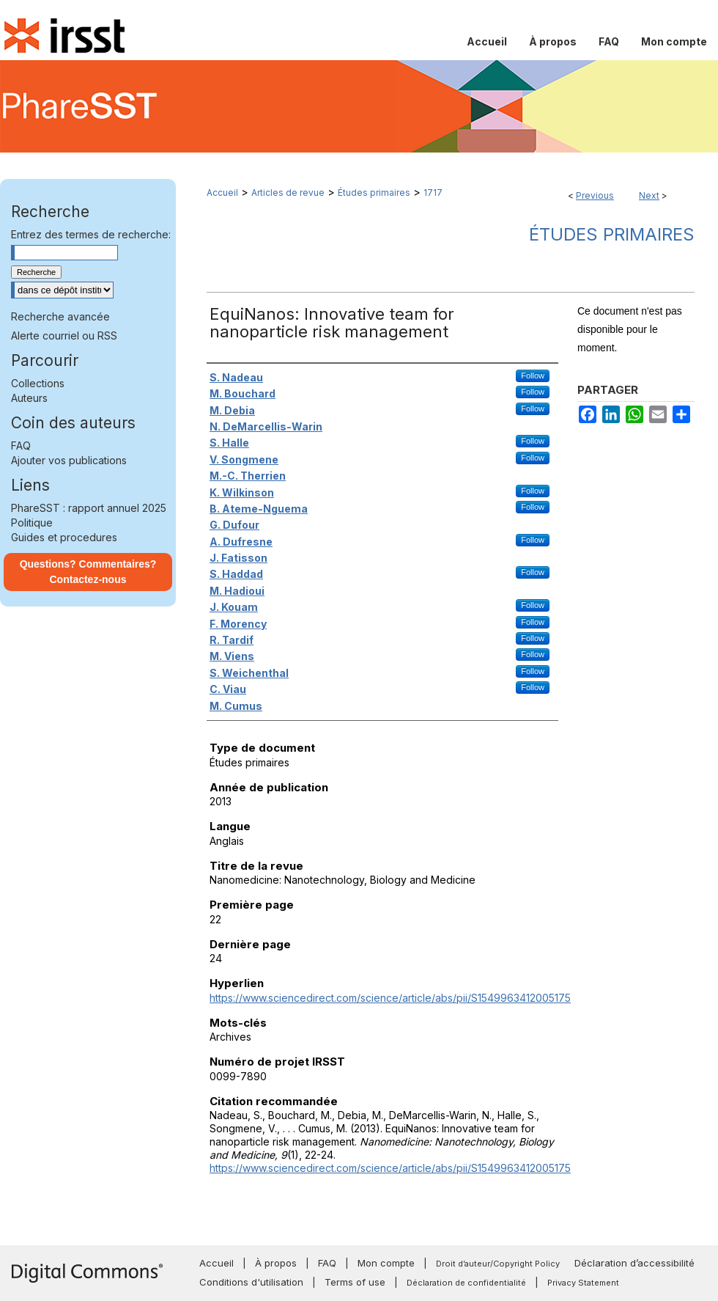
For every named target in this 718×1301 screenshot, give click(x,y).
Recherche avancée (60, 316)
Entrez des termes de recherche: (91, 234)
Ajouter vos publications (69, 460)
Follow (532, 375)
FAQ (21, 445)
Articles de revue (288, 192)
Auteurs (29, 398)
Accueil (222, 192)
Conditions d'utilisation (251, 1282)
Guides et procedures (64, 537)
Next (649, 195)
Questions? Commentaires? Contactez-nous (88, 571)
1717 (433, 192)
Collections (37, 383)
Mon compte (386, 1263)
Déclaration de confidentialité (466, 1283)
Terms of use (355, 1282)
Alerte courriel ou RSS (64, 335)
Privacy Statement (583, 1283)
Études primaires (374, 192)
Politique (32, 522)
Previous (595, 195)
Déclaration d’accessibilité (634, 1263)
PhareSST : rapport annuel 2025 (88, 508)
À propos (276, 1263)
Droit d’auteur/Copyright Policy (498, 1263)
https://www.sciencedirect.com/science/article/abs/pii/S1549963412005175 (390, 998)
